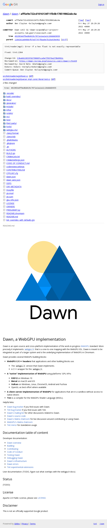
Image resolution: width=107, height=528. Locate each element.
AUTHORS (11, 150)
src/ (8, 116)
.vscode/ (10, 93)
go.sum (9, 196)
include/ (9, 106)
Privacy (24, 523)
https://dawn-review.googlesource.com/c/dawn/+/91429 (48, 61)
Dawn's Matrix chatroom (18, 419)
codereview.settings (15, 166)
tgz (88, 20)
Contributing (12, 449)
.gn (7, 146)
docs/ (8, 99)
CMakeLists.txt (13, 156)
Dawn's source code (16, 416)
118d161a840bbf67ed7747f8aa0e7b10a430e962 (37, 39)
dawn (6, 13)
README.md (12, 216)
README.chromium (15, 213)
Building (10, 445)
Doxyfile (10, 190)
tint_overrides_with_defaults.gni (20, 220)
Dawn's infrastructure (17, 461)
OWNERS (10, 206)
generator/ (11, 103)
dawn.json (11, 176)
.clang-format (12, 133)
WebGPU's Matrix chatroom (20, 422)
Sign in (101, 4)
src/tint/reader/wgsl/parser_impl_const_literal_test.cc (26, 79)
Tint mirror (12, 425)
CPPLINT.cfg (12, 173)
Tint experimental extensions (20, 467)
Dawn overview (14, 442)
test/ (8, 119)
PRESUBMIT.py (13, 210)
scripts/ (9, 113)
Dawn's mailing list (15, 413)
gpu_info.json (12, 200)
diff (64, 39)
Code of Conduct (15, 451)
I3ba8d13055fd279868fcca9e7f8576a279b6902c (40, 58)
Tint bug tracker (14, 410)
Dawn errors (12, 464)
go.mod (9, 193)
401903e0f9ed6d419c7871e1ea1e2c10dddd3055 (37, 36)
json (102, 523)
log (81, 20)
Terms (33, 523)
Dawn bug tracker (15, 406)
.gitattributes (12, 140)
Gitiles (17, 523)
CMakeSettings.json (15, 160)
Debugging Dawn (15, 458)
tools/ (9, 126)
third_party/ (11, 123)
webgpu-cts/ (12, 130)
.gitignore (10, 143)
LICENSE (10, 203)
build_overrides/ (13, 96)
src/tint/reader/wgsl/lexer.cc (15, 76)
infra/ (8, 110)
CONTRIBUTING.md (15, 169)
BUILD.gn (10, 153)
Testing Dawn (13, 455)
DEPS (8, 183)
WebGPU (85, 346)
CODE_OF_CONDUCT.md (18, 163)
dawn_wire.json (13, 180)
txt (95, 523)
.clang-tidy (11, 136)
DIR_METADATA (13, 186)
